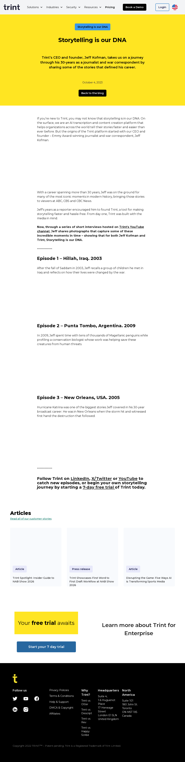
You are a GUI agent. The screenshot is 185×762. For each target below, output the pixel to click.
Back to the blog (92, 93)
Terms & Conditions (61, 696)
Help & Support (59, 702)
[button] (35, 7)
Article (19, 569)
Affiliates (54, 713)
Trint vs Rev (85, 720)
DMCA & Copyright (61, 707)
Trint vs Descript (86, 711)
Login (162, 7)
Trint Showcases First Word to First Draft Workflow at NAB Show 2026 (91, 581)
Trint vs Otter (85, 702)
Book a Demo (135, 7)
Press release (81, 569)
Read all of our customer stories (31, 518)
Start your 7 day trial (46, 647)
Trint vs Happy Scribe (85, 731)
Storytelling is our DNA (93, 27)
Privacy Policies (59, 690)
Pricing (110, 7)
